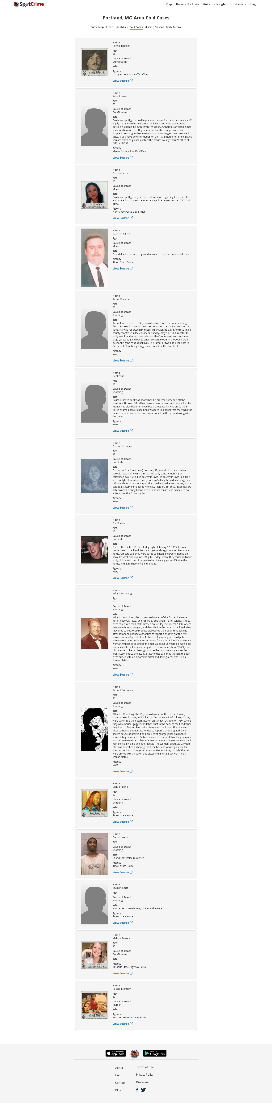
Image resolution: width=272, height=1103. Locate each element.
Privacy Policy (144, 1074)
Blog (118, 1090)
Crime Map (97, 27)
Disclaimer (143, 1082)
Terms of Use (145, 1067)
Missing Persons (154, 27)
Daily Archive (173, 27)
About (119, 1068)
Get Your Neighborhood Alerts (224, 4)
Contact (120, 1083)
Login (254, 4)
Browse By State (187, 4)
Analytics (122, 27)
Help (118, 1075)
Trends (110, 27)
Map (169, 4)
